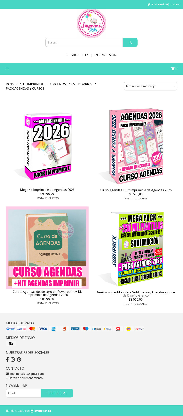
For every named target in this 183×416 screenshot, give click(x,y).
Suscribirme (57, 393)
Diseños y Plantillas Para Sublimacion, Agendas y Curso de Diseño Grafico (136, 293)
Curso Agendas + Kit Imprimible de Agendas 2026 (136, 190)
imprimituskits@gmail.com (25, 373)
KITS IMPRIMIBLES (34, 84)
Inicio (10, 84)
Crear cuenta (77, 55)
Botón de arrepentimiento (24, 378)
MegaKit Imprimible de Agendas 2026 (47, 190)
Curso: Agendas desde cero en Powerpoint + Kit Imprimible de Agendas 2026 (47, 293)
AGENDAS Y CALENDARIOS (73, 84)
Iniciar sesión (105, 55)
